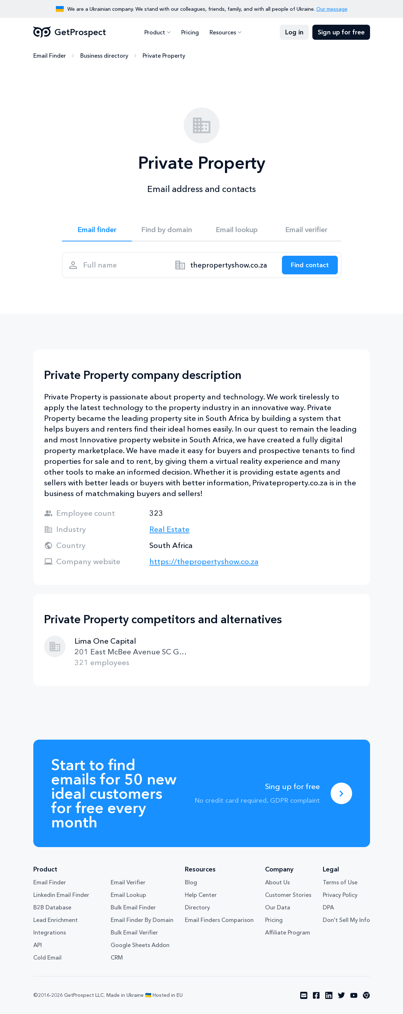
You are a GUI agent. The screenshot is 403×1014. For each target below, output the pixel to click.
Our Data (277, 907)
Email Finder (49, 55)
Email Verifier (128, 882)
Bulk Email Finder (133, 907)
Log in (294, 32)
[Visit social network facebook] (316, 995)
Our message (331, 9)
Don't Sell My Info (346, 919)
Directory (197, 907)
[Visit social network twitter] (341, 995)
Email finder (96, 229)
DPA (328, 907)
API (37, 944)
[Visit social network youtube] (354, 995)
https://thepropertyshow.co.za (204, 561)
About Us (277, 882)
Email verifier (306, 229)
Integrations (49, 932)
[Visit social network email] (303, 995)
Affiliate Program (287, 932)
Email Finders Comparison (219, 919)
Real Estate (169, 529)
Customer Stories (288, 894)
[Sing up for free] (341, 793)
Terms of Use (340, 882)
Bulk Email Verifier (134, 932)
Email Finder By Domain (142, 919)
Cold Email (47, 957)
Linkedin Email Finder (61, 894)
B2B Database (52, 907)
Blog (191, 882)
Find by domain (166, 229)
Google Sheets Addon (140, 944)
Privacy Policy (340, 894)
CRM (117, 957)
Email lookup (237, 229)
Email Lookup (128, 894)
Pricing (190, 32)
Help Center (201, 894)
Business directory (104, 55)
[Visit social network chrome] (366, 995)
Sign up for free (341, 32)
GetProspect (69, 32)
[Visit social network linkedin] (328, 995)
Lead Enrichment (55, 919)
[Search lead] (310, 265)
